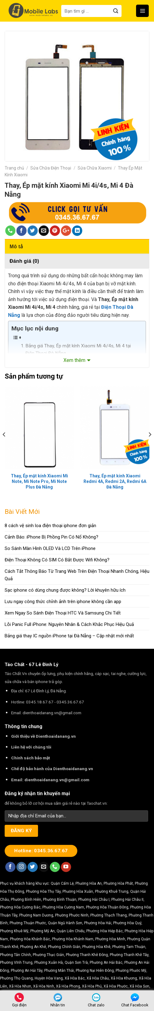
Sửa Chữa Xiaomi (95, 168)
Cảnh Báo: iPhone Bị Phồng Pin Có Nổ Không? (51, 537)
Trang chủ (14, 168)
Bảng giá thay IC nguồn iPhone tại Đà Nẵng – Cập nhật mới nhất (69, 636)
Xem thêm (74, 360)
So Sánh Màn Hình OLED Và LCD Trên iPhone (50, 548)
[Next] (150, 447)
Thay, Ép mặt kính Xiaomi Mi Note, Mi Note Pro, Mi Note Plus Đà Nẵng (39, 481)
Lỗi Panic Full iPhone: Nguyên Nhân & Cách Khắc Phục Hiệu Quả (69, 624)
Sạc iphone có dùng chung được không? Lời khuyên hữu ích (65, 590)
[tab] (77, 246)
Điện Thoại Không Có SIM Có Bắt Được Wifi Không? (57, 560)
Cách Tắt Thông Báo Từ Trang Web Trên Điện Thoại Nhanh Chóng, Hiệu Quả (77, 574)
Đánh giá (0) (24, 261)
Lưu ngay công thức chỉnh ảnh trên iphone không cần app (63, 601)
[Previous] (4, 447)
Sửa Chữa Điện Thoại (50, 168)
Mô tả (16, 246)
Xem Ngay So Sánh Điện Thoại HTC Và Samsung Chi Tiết (63, 613)
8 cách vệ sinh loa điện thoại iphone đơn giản (50, 525)
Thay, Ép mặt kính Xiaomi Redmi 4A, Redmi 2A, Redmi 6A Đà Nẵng (114, 481)
